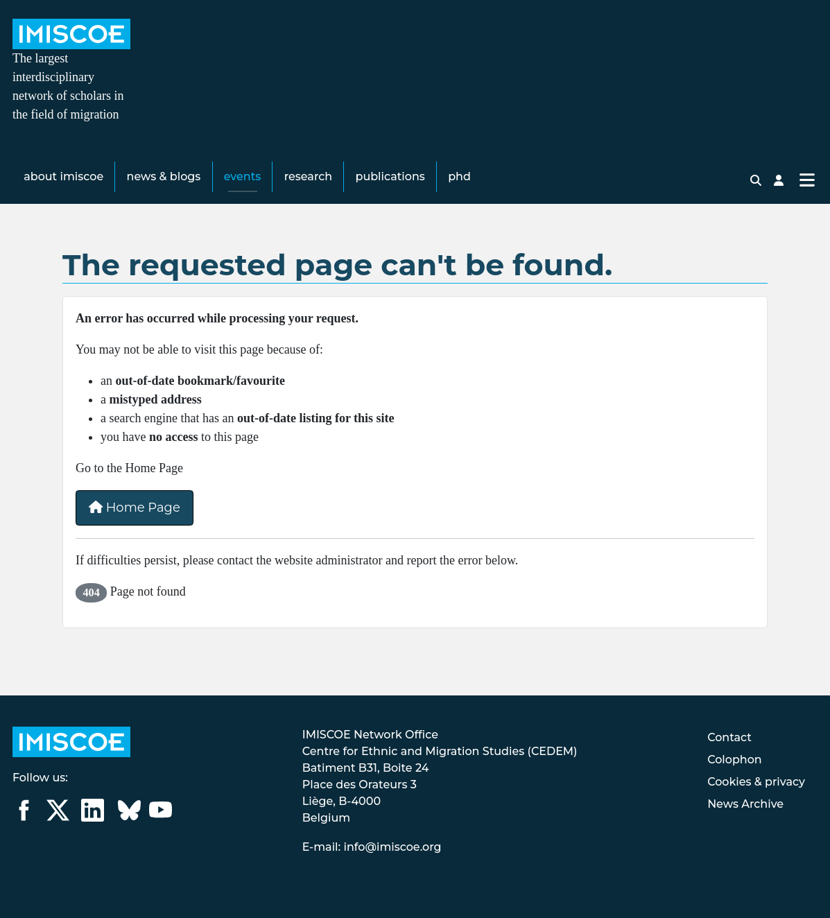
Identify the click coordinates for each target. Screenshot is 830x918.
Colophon (734, 759)
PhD (459, 176)
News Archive (745, 804)
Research (308, 176)
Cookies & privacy (756, 781)
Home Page (134, 508)
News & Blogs (164, 176)
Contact (729, 737)
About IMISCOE (63, 176)
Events (242, 176)
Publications (390, 176)
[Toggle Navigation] (807, 180)
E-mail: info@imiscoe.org (372, 847)
